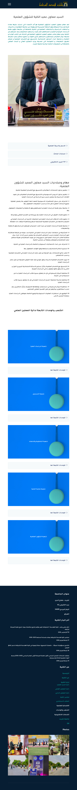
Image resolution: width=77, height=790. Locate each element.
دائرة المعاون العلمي (62, 689)
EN (68, 724)
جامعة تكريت (64, 719)
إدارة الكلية (65, 682)
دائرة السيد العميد (63, 685)
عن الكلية (65, 678)
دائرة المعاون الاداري (62, 693)
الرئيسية (65, 673)
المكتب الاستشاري (62, 701)
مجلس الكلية (64, 697)
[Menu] (9, 4)
